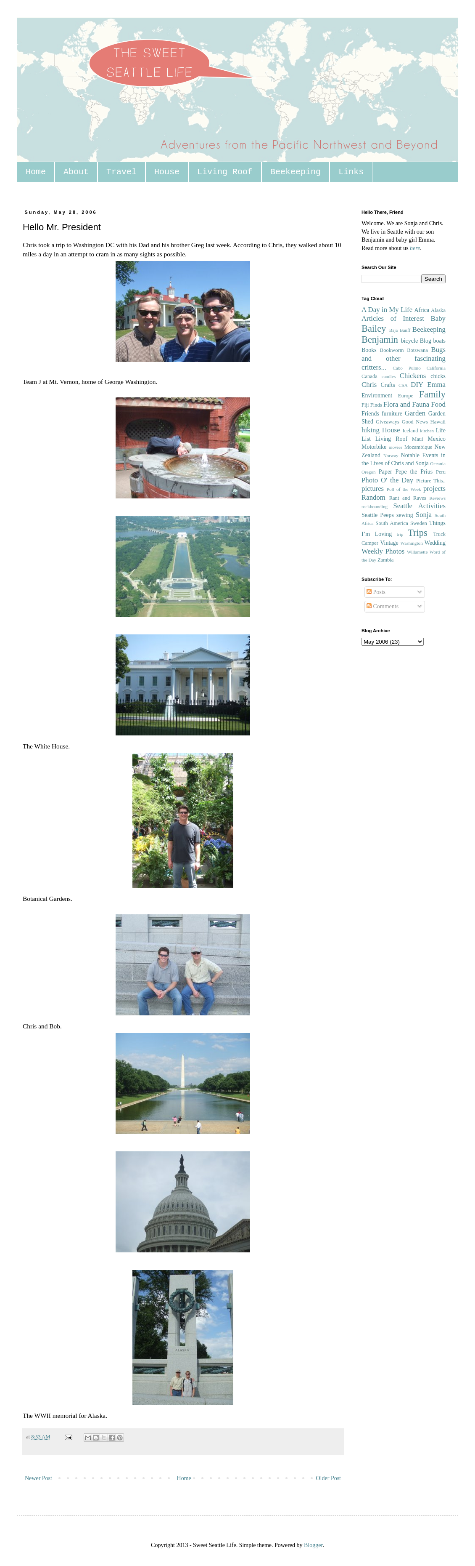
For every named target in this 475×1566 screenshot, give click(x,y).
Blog (425, 341)
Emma (436, 385)
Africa (422, 310)
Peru (441, 472)
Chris (369, 385)
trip (400, 534)
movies (395, 447)
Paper (385, 472)
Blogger (313, 1545)
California (436, 367)
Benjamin (380, 339)
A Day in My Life (387, 310)
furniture (392, 413)
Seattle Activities (419, 506)
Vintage (389, 543)
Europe (405, 396)
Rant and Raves (407, 498)
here (415, 248)
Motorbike (374, 447)
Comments (382, 606)
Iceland (410, 431)
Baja (393, 330)
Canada (369, 376)
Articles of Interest (393, 318)
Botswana (417, 350)
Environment (377, 395)
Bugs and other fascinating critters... (404, 358)
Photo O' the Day (387, 480)
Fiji (365, 405)
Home (36, 172)
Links (351, 172)
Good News (415, 422)
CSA (403, 385)
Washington (412, 543)
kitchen (427, 430)
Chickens (413, 376)
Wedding (435, 543)
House (166, 172)
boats (439, 341)
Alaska (438, 310)
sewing (404, 515)
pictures (373, 489)
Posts (376, 592)
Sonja (424, 515)
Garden (415, 413)
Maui (417, 439)
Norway (390, 455)
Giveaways (387, 422)
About (76, 172)
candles (389, 376)
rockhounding (375, 506)
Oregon (369, 471)
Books (369, 350)
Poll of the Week (404, 489)
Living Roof (225, 172)
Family (432, 394)
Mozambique (418, 447)
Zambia (385, 560)
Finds (376, 405)
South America (391, 523)
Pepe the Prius (414, 472)
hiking (371, 430)
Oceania (438, 463)
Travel (121, 172)
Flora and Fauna (406, 404)
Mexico (437, 439)
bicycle (409, 341)
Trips (417, 532)
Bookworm (392, 350)
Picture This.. (431, 481)
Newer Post (38, 1478)
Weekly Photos (383, 551)
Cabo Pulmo (407, 367)
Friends (370, 413)
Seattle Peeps (378, 515)
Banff (405, 330)
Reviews (437, 498)
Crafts (387, 385)
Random (373, 497)
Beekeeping (295, 172)
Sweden (418, 523)
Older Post (328, 1478)
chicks (438, 376)
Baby (438, 318)
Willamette (417, 551)
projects (434, 489)
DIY (417, 385)
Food (438, 404)
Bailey (374, 328)
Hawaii (438, 422)
